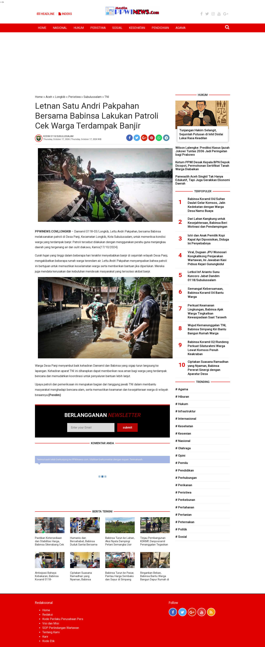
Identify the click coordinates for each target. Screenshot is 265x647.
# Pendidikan (184, 470)
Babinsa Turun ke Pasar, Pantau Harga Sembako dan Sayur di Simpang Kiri (119, 577)
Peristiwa (74, 97)
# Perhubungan (186, 478)
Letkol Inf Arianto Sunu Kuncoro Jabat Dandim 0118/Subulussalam (204, 276)
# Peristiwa (183, 492)
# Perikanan (183, 485)
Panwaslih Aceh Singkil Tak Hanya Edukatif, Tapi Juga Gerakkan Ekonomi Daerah (202, 180)
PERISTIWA (98, 28)
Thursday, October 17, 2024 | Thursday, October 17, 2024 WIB (72, 139)
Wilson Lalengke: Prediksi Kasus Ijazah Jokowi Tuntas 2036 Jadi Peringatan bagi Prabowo (202, 151)
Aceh (49, 97)
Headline (45, 14)
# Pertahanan (184, 507)
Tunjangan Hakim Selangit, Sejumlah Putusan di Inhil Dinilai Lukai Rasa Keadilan (201, 134)
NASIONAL (60, 28)
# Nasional (182, 441)
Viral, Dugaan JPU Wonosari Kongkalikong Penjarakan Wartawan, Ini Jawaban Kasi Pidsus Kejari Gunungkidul (207, 258)
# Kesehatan (184, 426)
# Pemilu (181, 463)
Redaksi (47, 614)
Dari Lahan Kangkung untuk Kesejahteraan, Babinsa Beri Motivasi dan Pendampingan (207, 223)
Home (39, 97)
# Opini (180, 455)
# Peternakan (184, 522)
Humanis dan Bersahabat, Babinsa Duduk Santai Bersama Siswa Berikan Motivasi (84, 543)
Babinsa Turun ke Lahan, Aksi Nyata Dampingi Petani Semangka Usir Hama (120, 543)
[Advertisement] (132, 60)
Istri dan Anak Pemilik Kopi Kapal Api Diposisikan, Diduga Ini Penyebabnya (208, 239)
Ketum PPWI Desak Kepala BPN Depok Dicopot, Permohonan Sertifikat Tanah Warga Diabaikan (202, 165)
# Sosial (181, 536)
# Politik (181, 529)
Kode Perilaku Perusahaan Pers (62, 619)
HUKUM (79, 28)
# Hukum (181, 404)
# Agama (181, 389)
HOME (42, 28)
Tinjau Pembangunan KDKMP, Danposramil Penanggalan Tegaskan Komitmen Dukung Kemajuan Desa (154, 544)
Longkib (60, 97)
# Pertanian (183, 514)
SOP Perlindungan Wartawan (60, 628)
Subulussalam (93, 97)
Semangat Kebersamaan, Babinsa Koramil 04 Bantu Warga (206, 293)
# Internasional (185, 418)
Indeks (65, 14)
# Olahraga (183, 448)
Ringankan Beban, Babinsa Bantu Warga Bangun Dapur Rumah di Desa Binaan (154, 577)
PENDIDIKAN (160, 28)
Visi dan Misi (50, 623)
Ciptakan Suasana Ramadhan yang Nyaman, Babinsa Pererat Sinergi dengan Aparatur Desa (83, 579)
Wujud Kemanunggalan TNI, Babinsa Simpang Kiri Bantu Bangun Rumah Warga (207, 329)
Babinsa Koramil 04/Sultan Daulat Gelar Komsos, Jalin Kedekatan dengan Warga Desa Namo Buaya (206, 205)
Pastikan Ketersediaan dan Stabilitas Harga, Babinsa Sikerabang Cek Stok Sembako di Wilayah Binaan (49, 544)
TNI (107, 97)
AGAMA (181, 28)
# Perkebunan (185, 500)
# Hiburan (182, 396)
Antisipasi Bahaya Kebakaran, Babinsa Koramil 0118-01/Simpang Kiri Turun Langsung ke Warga (48, 579)
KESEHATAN (137, 28)
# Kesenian (183, 433)
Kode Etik (48, 641)
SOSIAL (117, 28)
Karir (45, 636)
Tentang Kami (51, 632)
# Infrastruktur (185, 411)
